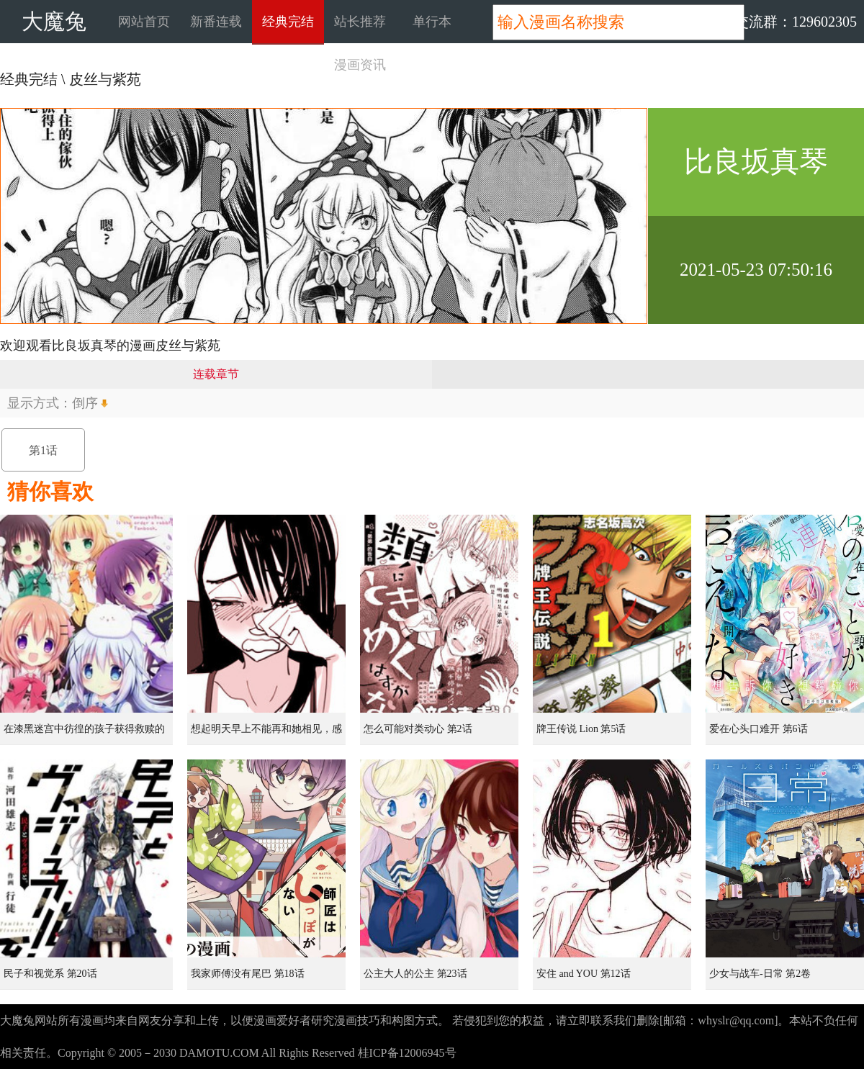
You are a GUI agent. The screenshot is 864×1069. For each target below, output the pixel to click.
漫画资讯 (360, 65)
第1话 (43, 450)
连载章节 (216, 374)
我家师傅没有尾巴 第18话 (248, 973)
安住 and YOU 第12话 (583, 973)
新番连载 (216, 21)
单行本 (432, 21)
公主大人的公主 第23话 (415, 973)
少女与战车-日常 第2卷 (760, 973)
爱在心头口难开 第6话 (758, 728)
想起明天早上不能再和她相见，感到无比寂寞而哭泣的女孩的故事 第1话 (268, 734)
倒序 (85, 403)
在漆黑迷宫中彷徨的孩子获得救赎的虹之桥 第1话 (84, 734)
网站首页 (144, 21)
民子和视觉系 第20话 (50, 973)
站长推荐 (360, 21)
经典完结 (288, 21)
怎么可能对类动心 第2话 (418, 728)
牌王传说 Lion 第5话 (581, 728)
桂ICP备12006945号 (407, 1053)
